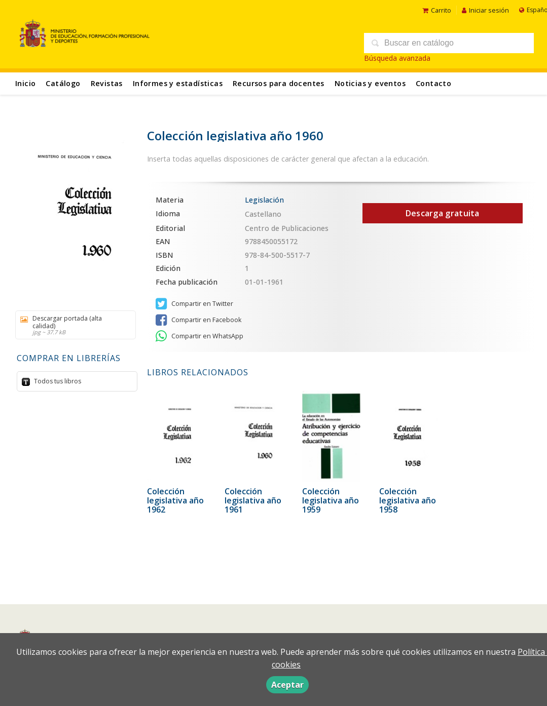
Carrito (436, 10)
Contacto (433, 83)
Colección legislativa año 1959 (330, 500)
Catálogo (63, 83)
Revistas (107, 83)
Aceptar (287, 684)
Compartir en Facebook (198, 320)
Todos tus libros (56, 381)
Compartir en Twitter (194, 303)
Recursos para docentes (278, 83)
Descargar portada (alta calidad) (72, 325)
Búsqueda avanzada (397, 58)
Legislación (264, 200)
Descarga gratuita (443, 213)
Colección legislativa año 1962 (175, 500)
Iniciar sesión (485, 10)
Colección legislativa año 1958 (407, 500)
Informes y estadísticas (178, 83)
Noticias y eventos (370, 83)
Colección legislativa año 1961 (253, 500)
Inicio (25, 83)
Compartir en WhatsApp (199, 336)
